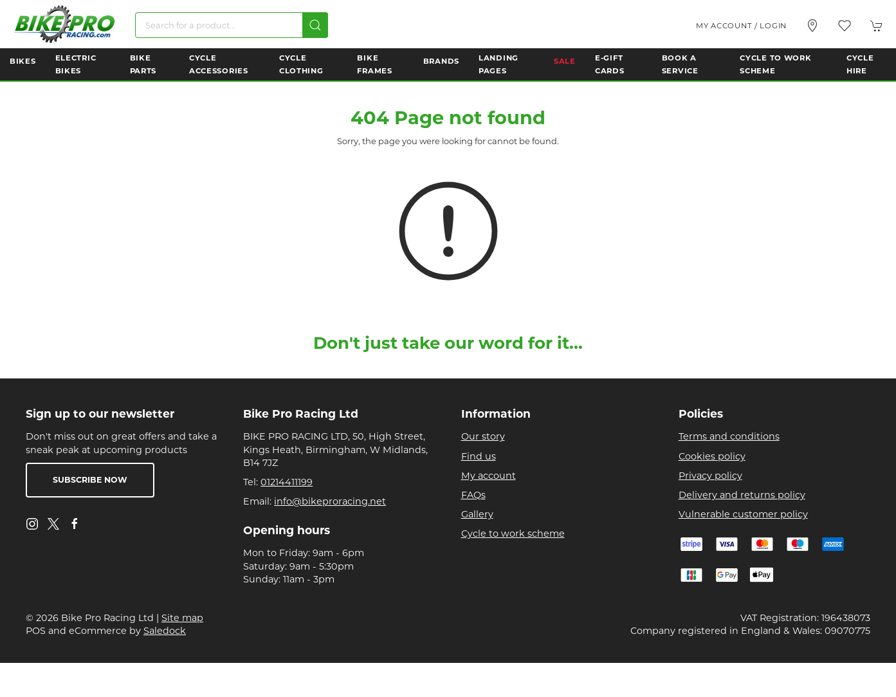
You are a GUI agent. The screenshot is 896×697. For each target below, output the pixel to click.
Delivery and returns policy (742, 495)
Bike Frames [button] (374, 64)
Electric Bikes (75, 64)
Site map (182, 618)
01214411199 (287, 482)
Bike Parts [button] (143, 64)
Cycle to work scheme (513, 533)
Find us (478, 456)
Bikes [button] (23, 61)
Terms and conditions (729, 436)
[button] (844, 25)
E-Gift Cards (610, 64)
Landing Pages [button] (498, 64)
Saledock (164, 631)
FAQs (473, 495)
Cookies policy (712, 456)
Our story (483, 436)
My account (488, 475)
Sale (565, 61)
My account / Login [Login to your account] (741, 25)
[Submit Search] (315, 25)
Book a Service (680, 64)
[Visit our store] (812, 25)
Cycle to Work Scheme (775, 64)
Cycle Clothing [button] (301, 64)
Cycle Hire (860, 64)
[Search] (231, 25)
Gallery (477, 514)
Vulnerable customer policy (743, 514)
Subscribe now (90, 480)
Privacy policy (710, 475)
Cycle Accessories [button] (218, 64)
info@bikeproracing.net (330, 501)
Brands (441, 61)
